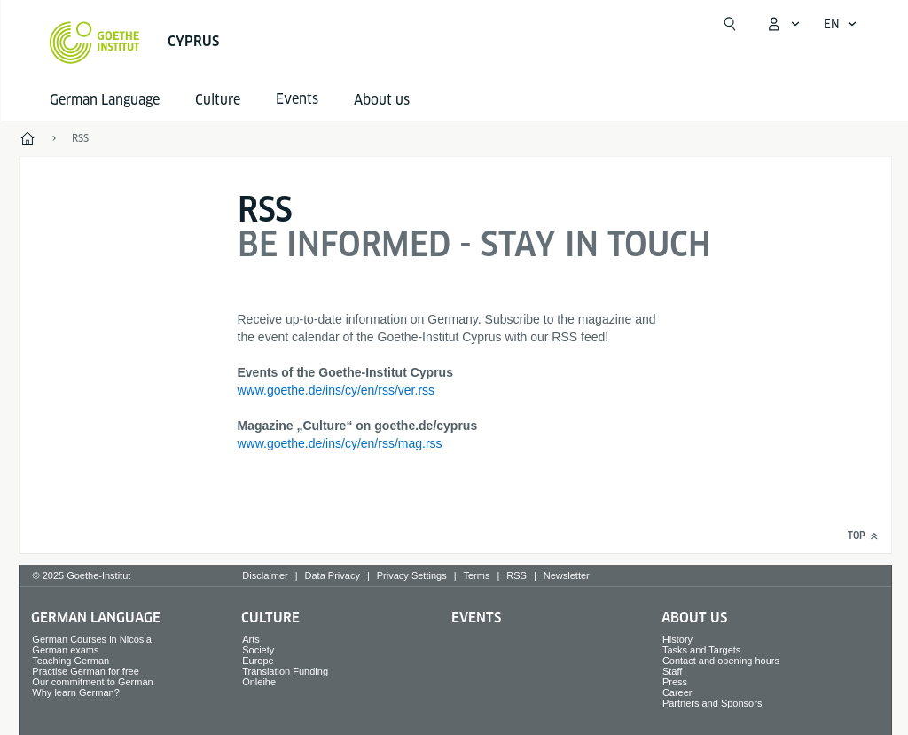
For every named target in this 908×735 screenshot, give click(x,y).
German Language (105, 99)
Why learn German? (75, 692)
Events (476, 617)
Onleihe (259, 681)
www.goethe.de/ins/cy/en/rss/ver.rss (336, 390)
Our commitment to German (92, 681)
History (677, 639)
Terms (477, 575)
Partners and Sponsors (712, 703)
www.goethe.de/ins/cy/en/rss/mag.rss (340, 443)
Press (674, 681)
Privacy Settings (412, 575)
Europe (257, 660)
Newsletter (567, 575)
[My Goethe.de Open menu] (783, 24)
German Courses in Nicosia (92, 639)
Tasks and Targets (701, 650)
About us (382, 99)
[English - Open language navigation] (840, 24)
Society (258, 650)
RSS (516, 575)
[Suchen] (729, 24)
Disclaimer (264, 575)
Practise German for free (85, 671)
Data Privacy (332, 575)
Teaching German (70, 660)
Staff (672, 671)
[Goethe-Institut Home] (94, 42)
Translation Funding (285, 671)
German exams (65, 650)
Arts (251, 639)
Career (677, 692)
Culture (217, 99)
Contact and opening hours (720, 660)
